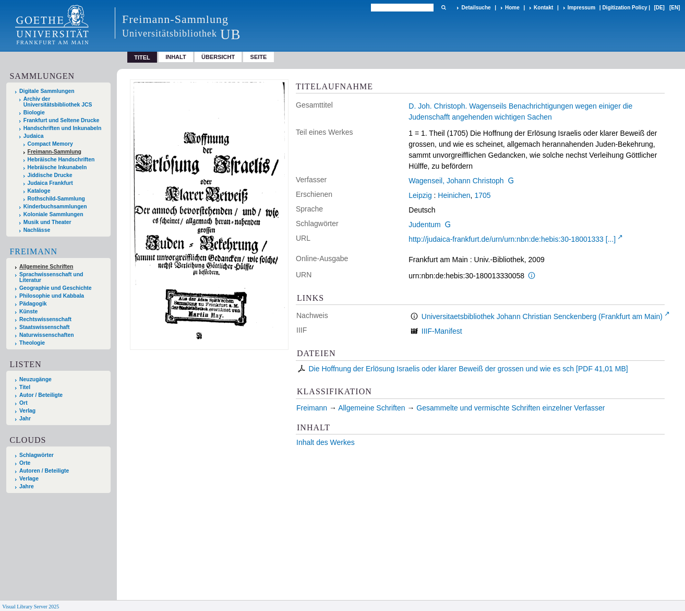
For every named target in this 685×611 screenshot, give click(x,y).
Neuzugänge (35, 379)
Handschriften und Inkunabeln (62, 128)
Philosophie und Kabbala (51, 296)
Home (512, 7)
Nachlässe (36, 230)
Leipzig (419, 195)
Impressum (581, 7)
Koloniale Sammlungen (53, 214)
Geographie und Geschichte (55, 288)
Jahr (25, 418)
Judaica (33, 136)
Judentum (424, 224)
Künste (28, 311)
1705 (482, 195)
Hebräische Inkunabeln (57, 167)
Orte (24, 463)
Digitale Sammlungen (47, 91)
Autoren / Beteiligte (44, 471)
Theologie (32, 343)
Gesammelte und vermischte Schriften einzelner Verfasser (510, 408)
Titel (24, 387)
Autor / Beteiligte (41, 395)
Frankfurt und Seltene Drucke (61, 120)
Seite (258, 57)
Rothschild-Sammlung (56, 199)
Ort (23, 403)
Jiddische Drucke (50, 175)
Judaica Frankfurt (50, 183)
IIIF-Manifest (442, 331)
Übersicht (218, 57)
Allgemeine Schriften (46, 266)
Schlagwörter (36, 455)
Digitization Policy (624, 7)
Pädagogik (33, 304)
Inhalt (175, 57)
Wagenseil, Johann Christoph (455, 181)
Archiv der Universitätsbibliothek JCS (57, 102)
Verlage (29, 478)
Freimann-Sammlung (54, 152)
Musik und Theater (47, 222)
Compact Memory (50, 144)
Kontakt (543, 7)
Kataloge (39, 191)
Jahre (26, 486)
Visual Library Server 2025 (30, 606)
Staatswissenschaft (44, 327)
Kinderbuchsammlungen (55, 206)
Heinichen (454, 195)
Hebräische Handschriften (61, 159)
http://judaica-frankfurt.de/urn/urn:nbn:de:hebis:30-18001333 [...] (512, 239)
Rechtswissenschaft (45, 319)
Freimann (33, 251)
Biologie (34, 112)
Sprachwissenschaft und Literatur (51, 277)
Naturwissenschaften (46, 335)
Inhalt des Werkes (325, 442)
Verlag (27, 411)
